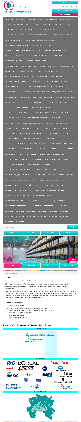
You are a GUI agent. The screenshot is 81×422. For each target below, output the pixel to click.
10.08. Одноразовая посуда (15, 118)
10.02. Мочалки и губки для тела (17, 107)
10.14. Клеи (9, 128)
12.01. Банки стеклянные (32, 138)
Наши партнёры (40, 359)
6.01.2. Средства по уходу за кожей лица (37, 87)
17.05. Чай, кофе (10, 180)
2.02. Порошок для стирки (41, 45)
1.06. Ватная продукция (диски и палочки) (41, 40)
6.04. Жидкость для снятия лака (37, 92)
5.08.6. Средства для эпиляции (53, 201)
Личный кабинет (65, 11)
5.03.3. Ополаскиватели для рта (42, 206)
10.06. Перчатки (50, 112)
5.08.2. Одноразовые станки (15, 201)
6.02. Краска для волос (63, 87)
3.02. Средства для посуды (36, 55)
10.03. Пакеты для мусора (41, 107)
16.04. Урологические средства (56, 159)
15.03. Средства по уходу (14, 154)
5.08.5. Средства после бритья (16, 206)
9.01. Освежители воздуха (15, 102)
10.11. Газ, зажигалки (12, 123)
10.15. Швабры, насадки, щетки (27, 128)
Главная (8, 273)
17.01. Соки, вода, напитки (14, 164)
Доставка (34, 325)
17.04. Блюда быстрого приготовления (19, 169)
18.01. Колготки (42, 169)
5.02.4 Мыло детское (65, 175)
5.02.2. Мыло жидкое (51, 71)
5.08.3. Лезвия (34, 201)
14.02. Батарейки (26, 149)
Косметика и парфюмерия (15, 19)
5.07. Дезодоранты (11, 87)
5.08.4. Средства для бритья (43, 195)
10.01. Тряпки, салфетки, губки (55, 102)
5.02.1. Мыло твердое (12, 175)
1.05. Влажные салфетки (14, 40)
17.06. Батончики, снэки (28, 180)
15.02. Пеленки (69, 149)
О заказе (31, 265)
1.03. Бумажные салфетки (37, 35)
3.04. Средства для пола (14, 61)
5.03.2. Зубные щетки (39, 76)
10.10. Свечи (56, 118)
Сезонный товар (32, 24)
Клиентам (31, 233)
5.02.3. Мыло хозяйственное (44, 175)
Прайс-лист (50, 233)
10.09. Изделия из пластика (38, 118)
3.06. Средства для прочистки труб (18, 66)
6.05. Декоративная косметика (63, 92)
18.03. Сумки (61, 206)
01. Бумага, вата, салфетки (25, 30)
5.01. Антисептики (34, 71)
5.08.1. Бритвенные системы (56, 81)
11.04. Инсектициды (12, 138)
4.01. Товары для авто (67, 66)
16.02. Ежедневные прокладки (16, 159)
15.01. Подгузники (54, 149)
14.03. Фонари (40, 149)
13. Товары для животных (37, 144)
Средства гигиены (35, 19)
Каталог (12, 233)
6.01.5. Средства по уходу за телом (18, 190)
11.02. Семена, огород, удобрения (32, 133)
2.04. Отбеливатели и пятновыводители (52, 50)
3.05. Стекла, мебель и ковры (36, 61)
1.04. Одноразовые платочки (61, 35)
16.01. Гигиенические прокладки (52, 154)
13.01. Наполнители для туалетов (62, 144)
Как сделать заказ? (23, 325)
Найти (72, 227)
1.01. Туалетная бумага (46, 30)
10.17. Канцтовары (61, 128)
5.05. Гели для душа (12, 81)
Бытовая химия (51, 19)
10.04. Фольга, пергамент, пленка (17, 112)
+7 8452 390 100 (69, 7)
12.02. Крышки (49, 138)
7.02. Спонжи (25, 97)
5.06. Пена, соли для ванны (32, 81)
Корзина (64, 14)
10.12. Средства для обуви (33, 123)
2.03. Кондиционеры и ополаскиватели (19, 50)
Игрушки (8, 24)
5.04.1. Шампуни (56, 76)
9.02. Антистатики (34, 102)
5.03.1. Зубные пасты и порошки (17, 76)
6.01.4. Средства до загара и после (50, 185)
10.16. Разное (46, 128)
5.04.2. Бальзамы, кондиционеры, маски (49, 190)
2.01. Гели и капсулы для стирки (17, 45)
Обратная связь (41, 328)
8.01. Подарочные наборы (42, 97)
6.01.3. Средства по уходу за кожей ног (19, 185)
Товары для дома (66, 19)
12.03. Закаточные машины (15, 144)
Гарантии (48, 325)
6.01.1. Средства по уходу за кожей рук (54, 180)
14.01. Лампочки (11, 149)
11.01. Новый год (11, 133)
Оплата (41, 325)
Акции (68, 233)
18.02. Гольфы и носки (59, 169)
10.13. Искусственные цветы (56, 123)
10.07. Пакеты (64, 112)
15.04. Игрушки (32, 154)
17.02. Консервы (33, 164)
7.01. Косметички (11, 97)
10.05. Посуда (37, 112)
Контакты (65, 2)
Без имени (46, 24)
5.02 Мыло (27, 175)
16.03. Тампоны (35, 159)
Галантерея (18, 24)
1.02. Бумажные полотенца (15, 35)
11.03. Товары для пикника (58, 133)
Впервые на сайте (9, 325)
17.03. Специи (47, 164)
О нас (12, 265)
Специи (67, 24)
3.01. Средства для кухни (14, 55)
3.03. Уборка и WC (56, 55)
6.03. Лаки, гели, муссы (13, 92)
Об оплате (68, 265)
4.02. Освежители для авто (15, 71)
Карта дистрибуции (39, 391)
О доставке (50, 265)
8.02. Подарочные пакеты (65, 97)
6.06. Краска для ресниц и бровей (17, 195)
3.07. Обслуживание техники (44, 66)
